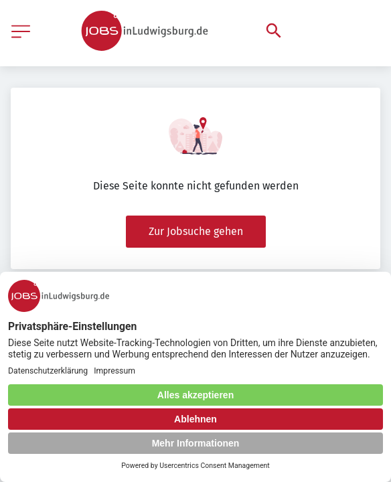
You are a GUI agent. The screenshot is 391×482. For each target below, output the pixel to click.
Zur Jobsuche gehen (196, 231)
